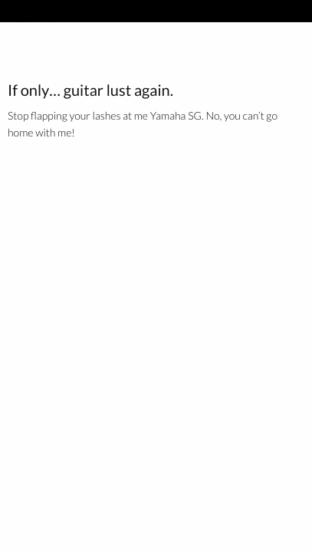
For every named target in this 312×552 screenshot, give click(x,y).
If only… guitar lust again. (90, 90)
